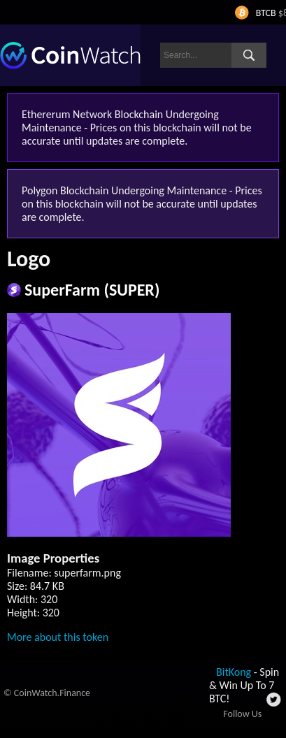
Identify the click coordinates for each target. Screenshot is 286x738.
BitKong (233, 672)
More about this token (57, 637)
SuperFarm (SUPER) (91, 290)
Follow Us (242, 714)
